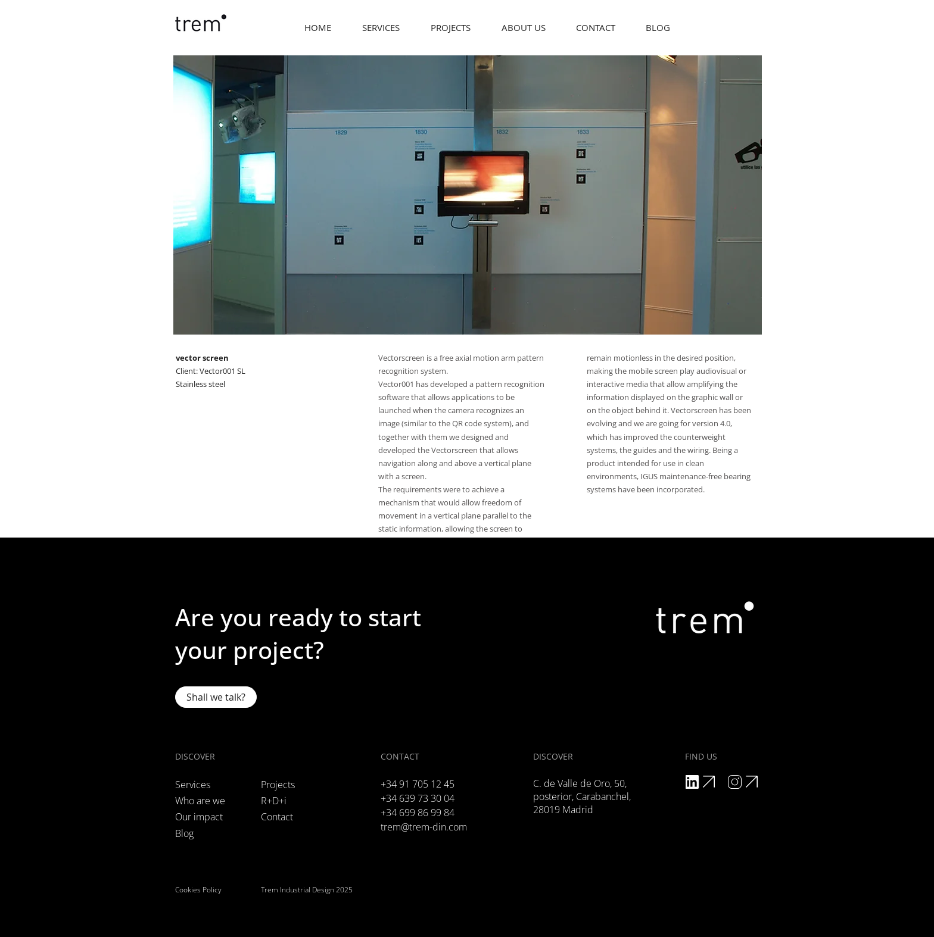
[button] (523, 27)
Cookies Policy (198, 890)
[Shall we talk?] (216, 697)
